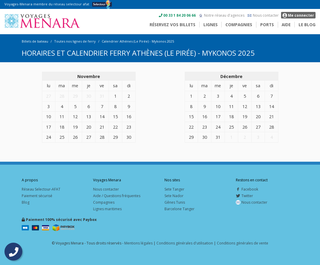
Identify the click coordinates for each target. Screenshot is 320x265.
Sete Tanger (174, 189)
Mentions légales (138, 243)
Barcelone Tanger (179, 208)
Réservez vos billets (172, 24)
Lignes (210, 24)
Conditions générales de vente (242, 243)
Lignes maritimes (107, 208)
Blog (25, 202)
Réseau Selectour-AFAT (41, 189)
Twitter (244, 195)
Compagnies (238, 24)
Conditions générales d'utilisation (184, 243)
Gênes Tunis (174, 202)
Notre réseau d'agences (224, 15)
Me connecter (298, 15)
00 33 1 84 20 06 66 (179, 15)
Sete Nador (173, 195)
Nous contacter (266, 15)
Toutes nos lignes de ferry (75, 41)
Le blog (307, 24)
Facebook (247, 189)
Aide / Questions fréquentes (116, 195)
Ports (267, 24)
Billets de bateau (35, 41)
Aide (286, 24)
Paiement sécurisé (37, 195)
